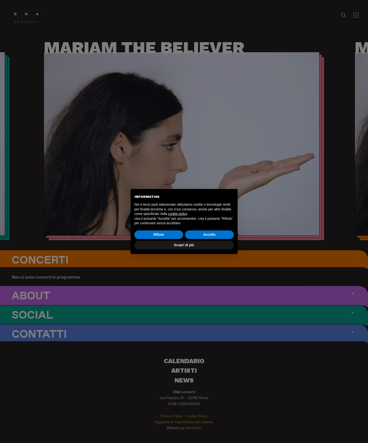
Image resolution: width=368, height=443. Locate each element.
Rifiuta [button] (159, 234)
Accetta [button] (209, 234)
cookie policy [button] (177, 214)
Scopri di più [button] (184, 245)
